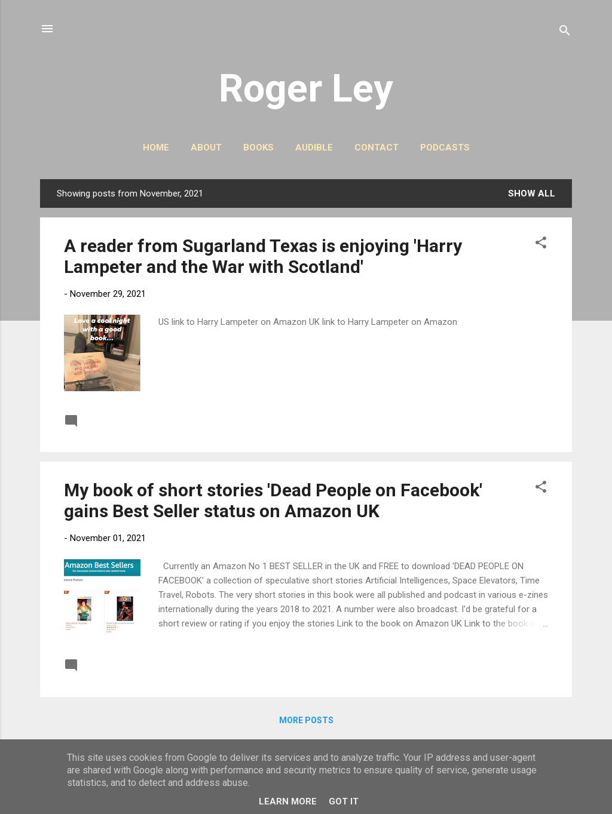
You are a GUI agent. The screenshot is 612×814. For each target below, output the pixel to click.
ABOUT (206, 147)
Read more (522, 420)
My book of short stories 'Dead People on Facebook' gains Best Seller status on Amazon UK (273, 500)
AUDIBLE (314, 147)
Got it (344, 801)
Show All (531, 193)
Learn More (288, 801)
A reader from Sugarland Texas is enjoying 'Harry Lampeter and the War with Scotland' (263, 256)
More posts (306, 720)
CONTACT (376, 147)
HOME (156, 147)
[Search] (565, 32)
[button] (541, 244)
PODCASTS (445, 147)
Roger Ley (306, 88)
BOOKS (258, 147)
